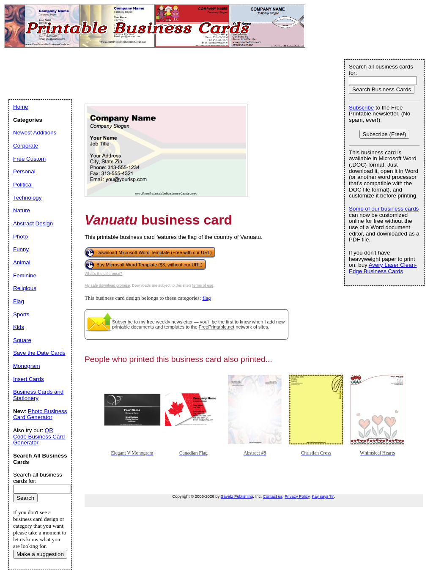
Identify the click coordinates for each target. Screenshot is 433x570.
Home (20, 107)
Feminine (24, 275)
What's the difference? (103, 273)
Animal (21, 262)
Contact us (272, 496)
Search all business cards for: (381, 69)
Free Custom (29, 159)
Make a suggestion (40, 554)
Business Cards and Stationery (38, 395)
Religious (24, 288)
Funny (21, 249)
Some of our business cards (384, 209)
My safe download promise (107, 285)
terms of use (203, 285)
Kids (18, 327)
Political (23, 184)
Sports (21, 314)
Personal (24, 171)
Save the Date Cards (39, 353)
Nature (21, 210)
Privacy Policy (297, 496)
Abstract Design (33, 223)
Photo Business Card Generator (40, 414)
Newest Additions (34, 132)
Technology (27, 198)
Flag (18, 301)
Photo (20, 236)
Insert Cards (28, 379)
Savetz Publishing (237, 496)
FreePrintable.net (216, 326)
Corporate (25, 145)
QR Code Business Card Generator (39, 436)
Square (22, 340)
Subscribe (122, 321)
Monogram (26, 366)
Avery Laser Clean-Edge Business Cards (383, 268)
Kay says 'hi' (323, 496)
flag (207, 298)
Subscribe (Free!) (384, 134)
